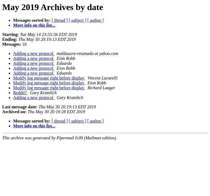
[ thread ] (60, 20)
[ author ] (96, 20)
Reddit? (20, 92)
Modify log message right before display (49, 78)
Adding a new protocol (33, 53)
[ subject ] (77, 20)
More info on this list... (34, 25)
